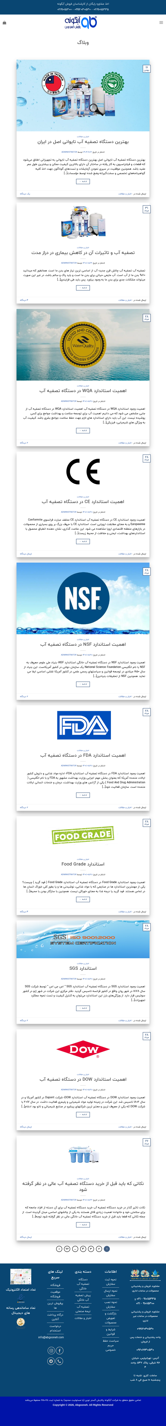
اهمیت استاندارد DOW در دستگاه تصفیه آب (83, 1079)
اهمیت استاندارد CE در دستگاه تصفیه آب (83, 502)
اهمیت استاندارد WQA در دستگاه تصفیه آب (83, 391)
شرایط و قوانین (110, 1331)
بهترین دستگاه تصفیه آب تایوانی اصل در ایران (83, 142)
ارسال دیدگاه (26, 554)
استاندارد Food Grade (83, 864)
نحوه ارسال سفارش (110, 1293)
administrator (69, 152)
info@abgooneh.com (51, 1337)
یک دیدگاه (25, 194)
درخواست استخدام (55, 1328)
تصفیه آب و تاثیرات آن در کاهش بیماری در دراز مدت (83, 252)
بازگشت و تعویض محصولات (110, 1318)
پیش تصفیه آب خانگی (83, 1297)
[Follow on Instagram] (51, 1350)
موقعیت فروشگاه (55, 1294)
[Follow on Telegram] (51, 1361)
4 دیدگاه (24, 300)
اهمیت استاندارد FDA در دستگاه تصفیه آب (83, 755)
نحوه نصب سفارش (110, 1304)
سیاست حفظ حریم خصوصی (111, 1345)
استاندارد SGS (83, 968)
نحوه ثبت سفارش (110, 1282)
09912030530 (82, 9)
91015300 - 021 (145, 1303)
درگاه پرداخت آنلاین (55, 1317)
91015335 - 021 (146, 1298)
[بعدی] (59, 1249)
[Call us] (59, 1361)
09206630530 (145, 1349)
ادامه (83, 181)
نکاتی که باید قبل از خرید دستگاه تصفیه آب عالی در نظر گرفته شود (83, 1186)
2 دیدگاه (24, 443)
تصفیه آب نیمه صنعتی (83, 1309)
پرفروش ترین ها (55, 1305)
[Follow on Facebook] (59, 1350)
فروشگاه (55, 1285)
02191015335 (101, 9)
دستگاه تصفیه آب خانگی (83, 1284)
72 (67, 1248)
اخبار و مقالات (83, 136)
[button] (161, 22)
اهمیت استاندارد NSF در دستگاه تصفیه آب (83, 644)
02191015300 (64, 9)
